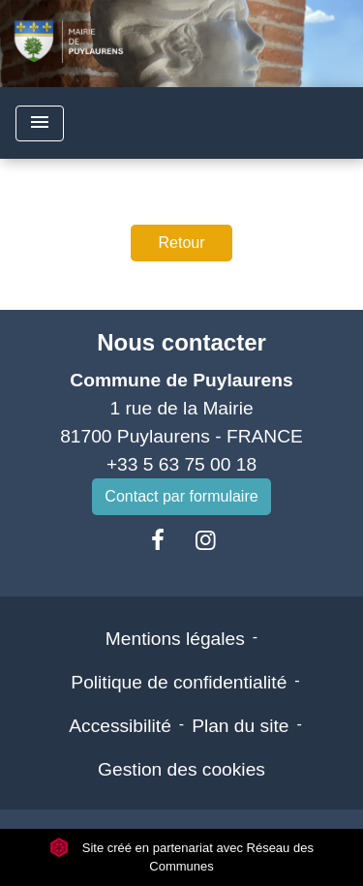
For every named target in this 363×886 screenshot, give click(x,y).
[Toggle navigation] (39, 123)
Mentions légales (175, 638)
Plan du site (240, 726)
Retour (181, 242)
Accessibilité (120, 726)
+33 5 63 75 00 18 (181, 464)
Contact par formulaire (181, 496)
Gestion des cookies (181, 769)
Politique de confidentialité (179, 682)
